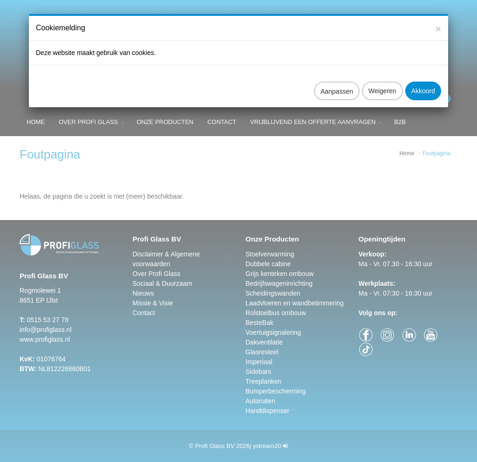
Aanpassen (336, 84)
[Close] (438, 21)
